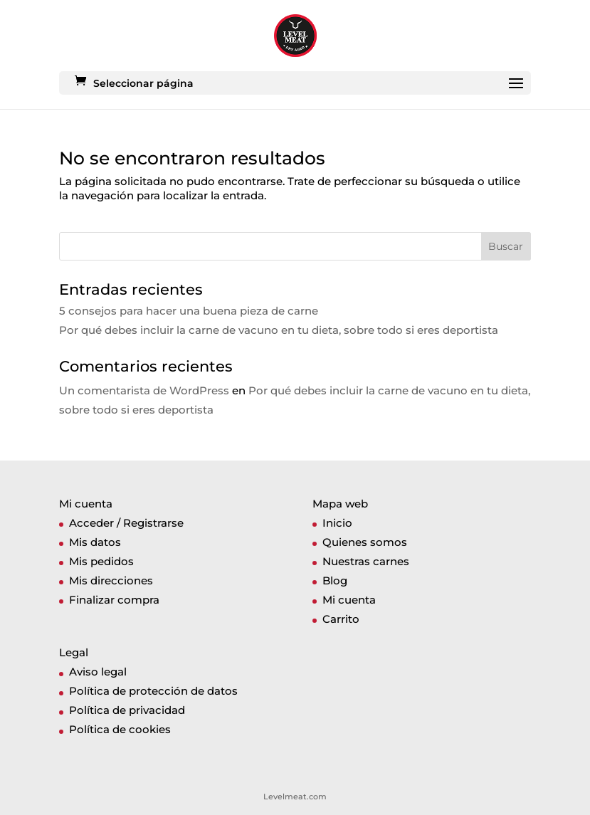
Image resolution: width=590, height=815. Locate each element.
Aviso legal (98, 671)
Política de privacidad (127, 710)
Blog (334, 580)
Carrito (340, 619)
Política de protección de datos (153, 691)
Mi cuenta (349, 599)
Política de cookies (120, 729)
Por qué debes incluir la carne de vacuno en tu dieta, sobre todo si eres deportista (278, 330)
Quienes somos (364, 542)
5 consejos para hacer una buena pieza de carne (188, 310)
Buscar (505, 246)
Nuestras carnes (365, 561)
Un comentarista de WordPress (144, 390)
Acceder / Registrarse (126, 523)
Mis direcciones (111, 580)
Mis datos (95, 542)
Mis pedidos (101, 561)
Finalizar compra (114, 599)
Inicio (337, 523)
